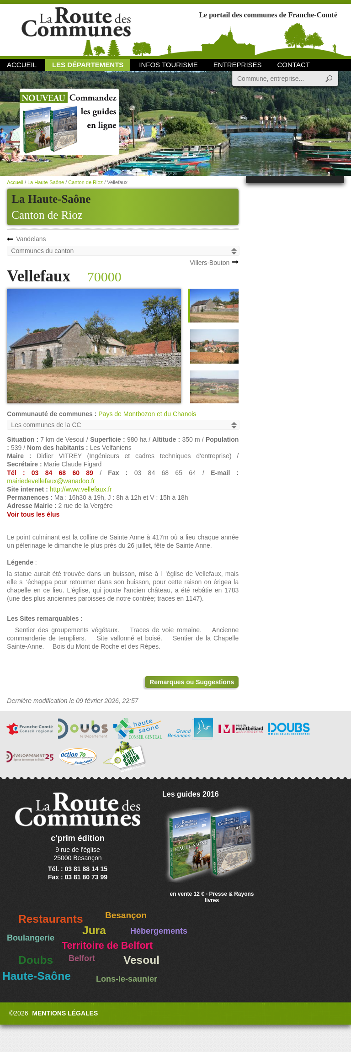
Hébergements (158, 931)
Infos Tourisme (168, 65)
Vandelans (31, 239)
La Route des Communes (76, 29)
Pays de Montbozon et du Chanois (147, 414)
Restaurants (50, 919)
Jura (94, 930)
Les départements (87, 65)
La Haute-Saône (45, 182)
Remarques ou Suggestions (191, 682)
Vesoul (141, 960)
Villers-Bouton (209, 262)
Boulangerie (30, 937)
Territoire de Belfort (107, 945)
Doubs (35, 960)
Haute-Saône (36, 976)
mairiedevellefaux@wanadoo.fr (51, 481)
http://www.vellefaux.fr (81, 489)
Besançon (126, 915)
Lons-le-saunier (126, 978)
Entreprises (237, 65)
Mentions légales (65, 1013)
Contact (293, 65)
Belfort (82, 958)
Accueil (22, 65)
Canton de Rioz (47, 215)
